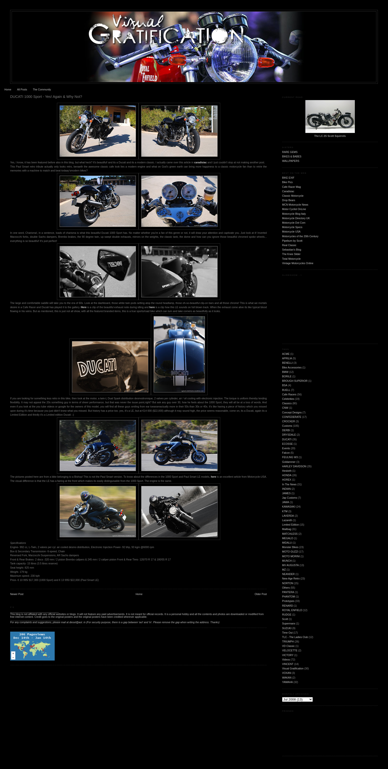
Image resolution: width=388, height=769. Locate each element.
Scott (285, 619)
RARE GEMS (289, 152)
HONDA (286, 475)
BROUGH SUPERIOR (295, 381)
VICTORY (287, 655)
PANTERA (288, 592)
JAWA (285, 502)
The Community (42, 89)
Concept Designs (292, 412)
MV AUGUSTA (290, 565)
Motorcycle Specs (292, 227)
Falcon (286, 452)
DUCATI (286, 439)
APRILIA (287, 358)
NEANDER (288, 574)
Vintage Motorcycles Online (297, 263)
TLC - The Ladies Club (295, 637)
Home (7, 89)
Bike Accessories (292, 367)
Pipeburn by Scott (292, 240)
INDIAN (286, 489)
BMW (285, 372)
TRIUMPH (288, 641)
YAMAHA (287, 682)
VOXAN (286, 673)
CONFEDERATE (291, 417)
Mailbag (286, 529)
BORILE (286, 376)
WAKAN (286, 677)
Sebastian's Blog (291, 249)
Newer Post (17, 594)
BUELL (286, 390)
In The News (289, 484)
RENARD (287, 605)
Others (286, 587)
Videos (286, 659)
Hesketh (286, 471)
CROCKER (288, 421)
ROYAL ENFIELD (292, 610)
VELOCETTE (289, 650)
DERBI (286, 430)
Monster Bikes (290, 547)
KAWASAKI (288, 506)
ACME (286, 354)
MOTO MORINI (291, 556)
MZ (284, 569)
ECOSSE (287, 444)
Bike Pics (287, 182)
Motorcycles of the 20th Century (300, 236)
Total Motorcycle (291, 258)
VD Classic (288, 646)
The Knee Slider (291, 254)
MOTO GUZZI (290, 551)
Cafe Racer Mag (291, 187)
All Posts (22, 89)
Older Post (261, 594)
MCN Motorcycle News (295, 204)
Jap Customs (289, 497)
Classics (287, 403)
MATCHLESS (290, 534)
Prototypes (288, 601)
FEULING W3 (290, 457)
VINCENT (287, 664)
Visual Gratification (292, 668)
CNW (285, 407)
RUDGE (286, 614)
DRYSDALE (289, 434)
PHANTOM (288, 596)
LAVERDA (288, 515)
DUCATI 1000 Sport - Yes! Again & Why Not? (46, 97)
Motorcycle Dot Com (293, 222)
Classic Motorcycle (293, 195)
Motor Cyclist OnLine (294, 209)
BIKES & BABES (291, 156)
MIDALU (287, 542)
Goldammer (288, 462)
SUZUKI (286, 628)
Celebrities (288, 399)
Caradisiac (288, 191)
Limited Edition (290, 524)
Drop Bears (288, 200)
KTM (285, 511)
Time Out (287, 632)
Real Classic (289, 245)
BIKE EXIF (288, 177)
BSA (284, 385)
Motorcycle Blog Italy (294, 214)
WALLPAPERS (290, 161)
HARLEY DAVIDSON (294, 466)
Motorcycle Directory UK (296, 218)
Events (286, 448)
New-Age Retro (291, 578)
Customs (287, 426)
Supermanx (288, 623)
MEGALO (287, 538)
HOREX (286, 479)
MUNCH (287, 560)
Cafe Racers (289, 394)
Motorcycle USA (291, 231)
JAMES (286, 493)
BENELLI (287, 363)
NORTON (287, 583)
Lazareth (287, 520)
